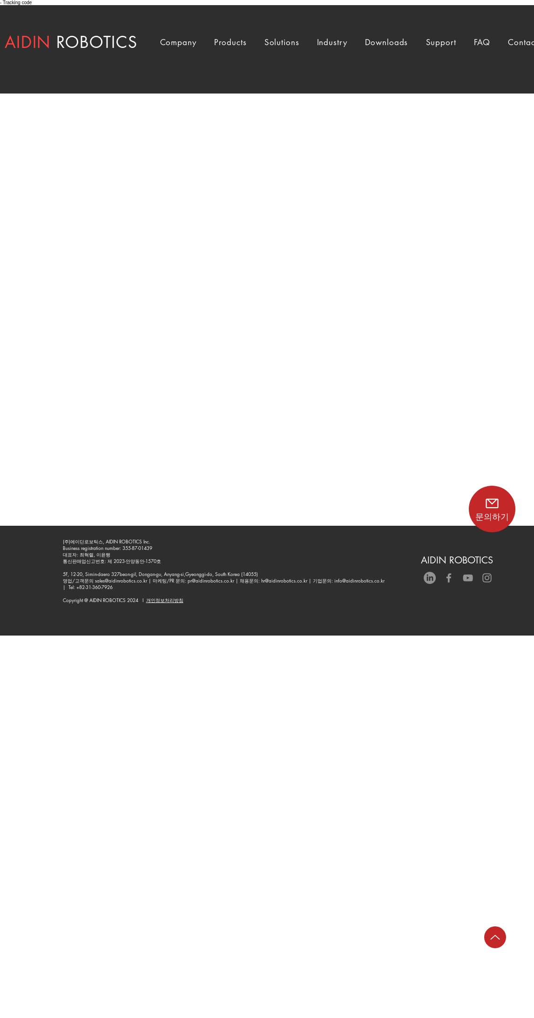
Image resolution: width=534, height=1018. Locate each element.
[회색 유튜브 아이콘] (468, 578)
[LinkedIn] (430, 578)
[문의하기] (492, 509)
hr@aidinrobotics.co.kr (284, 580)
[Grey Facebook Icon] (449, 578)
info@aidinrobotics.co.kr (359, 580)
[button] (178, 42)
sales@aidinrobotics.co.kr (121, 580)
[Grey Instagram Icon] (487, 578)
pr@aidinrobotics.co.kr (211, 580)
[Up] (495, 937)
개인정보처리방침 (164, 599)
